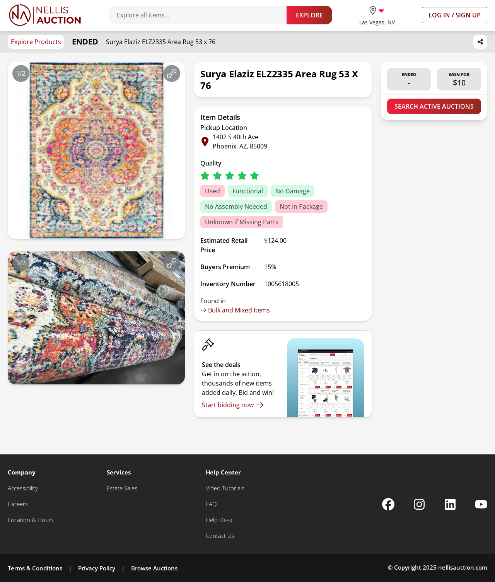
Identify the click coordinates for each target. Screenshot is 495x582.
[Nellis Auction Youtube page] (481, 504)
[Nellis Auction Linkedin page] (450, 504)
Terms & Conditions (35, 568)
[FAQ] (211, 504)
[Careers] (18, 504)
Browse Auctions (154, 568)
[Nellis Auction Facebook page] (388, 504)
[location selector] (377, 15)
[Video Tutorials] (225, 488)
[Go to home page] (45, 15)
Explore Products (36, 42)
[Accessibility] (23, 488)
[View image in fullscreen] (171, 73)
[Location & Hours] (31, 520)
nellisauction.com (462, 567)
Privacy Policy (96, 568)
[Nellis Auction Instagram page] (419, 504)
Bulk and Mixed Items (235, 310)
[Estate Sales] (122, 488)
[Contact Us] (220, 536)
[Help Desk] (219, 520)
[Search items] (202, 15)
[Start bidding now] (233, 405)
